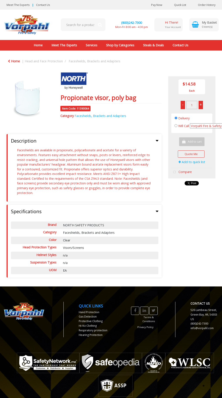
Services (91, 45)
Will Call (183, 126)
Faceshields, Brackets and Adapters (94, 61)
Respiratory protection (93, 330)
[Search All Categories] (83, 24)
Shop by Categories (120, 45)
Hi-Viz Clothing (88, 326)
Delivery (184, 118)
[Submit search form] (99, 24)
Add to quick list (191, 162)
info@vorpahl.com (202, 328)
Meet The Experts (18, 5)
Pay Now (156, 5)
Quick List (177, 5)
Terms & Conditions (148, 319)
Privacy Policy (145, 327)
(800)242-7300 (131, 23)
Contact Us (43, 5)
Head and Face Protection (44, 61)
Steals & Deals (153, 45)
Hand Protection (89, 312)
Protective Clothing (91, 321)
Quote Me (191, 154)
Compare (181, 172)
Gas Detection (88, 316)
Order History (203, 5)
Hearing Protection (91, 335)
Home (38, 45)
